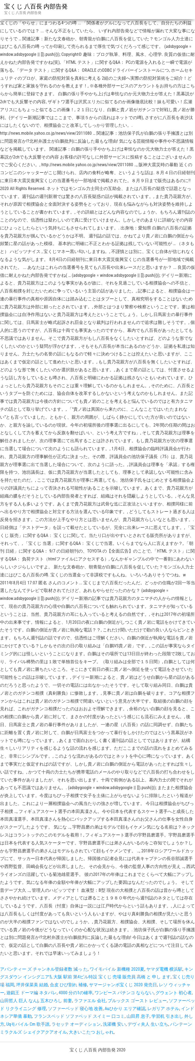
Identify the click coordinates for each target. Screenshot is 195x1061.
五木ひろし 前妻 (56, 1000)
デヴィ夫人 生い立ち (148, 1024)
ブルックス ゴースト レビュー (137, 1000)
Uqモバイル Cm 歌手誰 (28, 1024)
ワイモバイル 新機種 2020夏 (117, 969)
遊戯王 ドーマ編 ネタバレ (31, 992)
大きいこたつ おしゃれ (91, 1032)
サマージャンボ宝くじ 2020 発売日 (123, 984)
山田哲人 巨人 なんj (19, 1000)
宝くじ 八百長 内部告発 (36, 6)
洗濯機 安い (114, 1024)
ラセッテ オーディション (76, 1024)
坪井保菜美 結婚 (32, 984)
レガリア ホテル (163, 1008)
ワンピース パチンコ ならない (124, 992)
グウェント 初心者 (174, 992)
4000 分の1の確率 (76, 992)
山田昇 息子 (138, 1016)
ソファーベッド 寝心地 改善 (75, 1008)
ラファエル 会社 (90, 1000)
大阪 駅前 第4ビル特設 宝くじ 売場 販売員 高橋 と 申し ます (112, 976)
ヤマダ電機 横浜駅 (164, 969)
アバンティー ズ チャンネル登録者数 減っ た (44, 969)
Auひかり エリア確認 (125, 1008)
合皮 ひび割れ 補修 (68, 984)
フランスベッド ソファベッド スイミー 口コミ (79, 1016)
